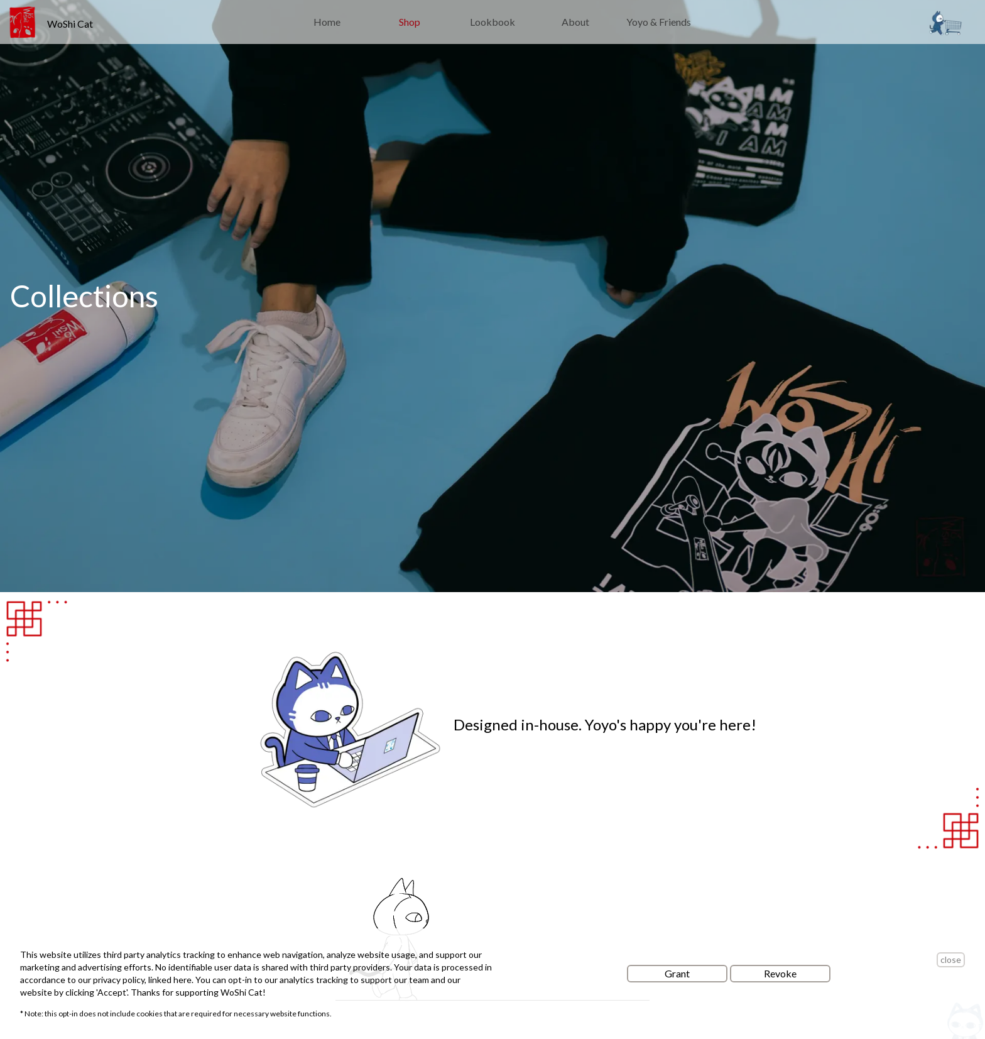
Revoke (780, 973)
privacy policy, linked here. (144, 979)
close (950, 959)
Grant (677, 973)
